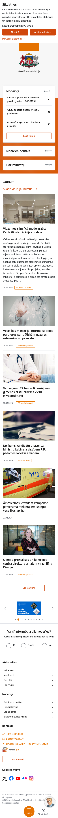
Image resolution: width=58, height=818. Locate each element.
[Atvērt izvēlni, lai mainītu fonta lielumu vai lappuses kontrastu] (43, 812)
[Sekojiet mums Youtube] (18, 778)
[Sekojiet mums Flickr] (24, 778)
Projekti (8, 680)
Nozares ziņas (24, 460)
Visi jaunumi (29, 587)
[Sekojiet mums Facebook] (11, 778)
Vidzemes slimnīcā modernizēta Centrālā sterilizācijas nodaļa (24, 230)
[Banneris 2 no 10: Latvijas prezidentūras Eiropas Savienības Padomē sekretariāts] (29, 608)
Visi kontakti (18, 759)
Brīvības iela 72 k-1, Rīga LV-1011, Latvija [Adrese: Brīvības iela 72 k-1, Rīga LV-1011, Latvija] (27, 743)
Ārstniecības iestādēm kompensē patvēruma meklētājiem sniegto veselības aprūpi (25, 506)
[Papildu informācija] (17, 750)
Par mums (9, 684)
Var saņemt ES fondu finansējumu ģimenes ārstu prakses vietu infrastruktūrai (26, 392)
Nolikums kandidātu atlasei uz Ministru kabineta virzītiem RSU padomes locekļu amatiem (24, 449)
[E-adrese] (8, 749)
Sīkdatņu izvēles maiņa (15, 716)
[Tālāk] (53, 608)
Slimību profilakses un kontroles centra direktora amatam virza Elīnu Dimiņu (27, 563)
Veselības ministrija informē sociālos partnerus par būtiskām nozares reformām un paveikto (28, 334)
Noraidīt (15, 32)
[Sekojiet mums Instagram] (31, 778)
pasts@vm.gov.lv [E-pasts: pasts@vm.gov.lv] (14, 738)
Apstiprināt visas (42, 32)
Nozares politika (18, 151)
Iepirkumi (8, 675)
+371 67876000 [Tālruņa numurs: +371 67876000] (14, 733)
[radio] (10, 645)
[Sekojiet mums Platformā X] (4, 778)
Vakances (9, 670)
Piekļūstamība (11, 706)
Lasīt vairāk (29, 135)
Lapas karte (10, 711)
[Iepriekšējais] (5, 608)
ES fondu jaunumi (23, 288)
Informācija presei (25, 346)
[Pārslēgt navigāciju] (29, 811)
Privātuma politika (13, 702)
